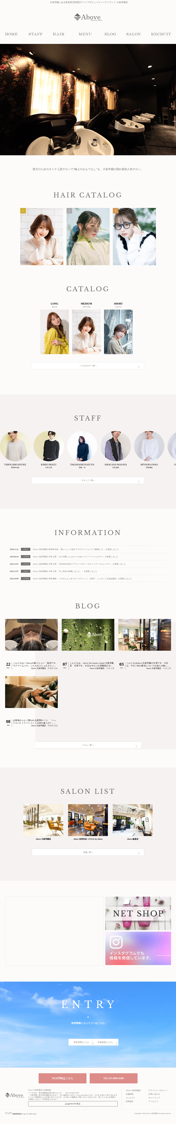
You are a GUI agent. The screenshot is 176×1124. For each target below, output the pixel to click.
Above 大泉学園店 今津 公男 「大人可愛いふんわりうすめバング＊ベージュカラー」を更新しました (75, 559)
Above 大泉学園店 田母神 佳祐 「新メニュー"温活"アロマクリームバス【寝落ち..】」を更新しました (76, 551)
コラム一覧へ (88, 753)
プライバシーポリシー (158, 1097)
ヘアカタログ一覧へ (88, 372)
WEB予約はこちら (62, 1085)
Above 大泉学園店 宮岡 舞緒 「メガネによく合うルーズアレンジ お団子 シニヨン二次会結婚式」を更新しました (82, 581)
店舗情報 (129, 1101)
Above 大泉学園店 (133, 1097)
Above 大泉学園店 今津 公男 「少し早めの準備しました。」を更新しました (65, 573)
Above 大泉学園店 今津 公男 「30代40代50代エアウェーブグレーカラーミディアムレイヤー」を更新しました (79, 566)
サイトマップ (154, 1104)
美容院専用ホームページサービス (21, 1120)
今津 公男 (110, 670)
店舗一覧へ (88, 867)
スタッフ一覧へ (88, 487)
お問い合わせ (154, 1101)
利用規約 (129, 1108)
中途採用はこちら (116, 1053)
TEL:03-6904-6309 (113, 1085)
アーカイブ (153, 1108)
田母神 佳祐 (53, 670)
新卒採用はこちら (60, 1053)
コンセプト (130, 1104)
